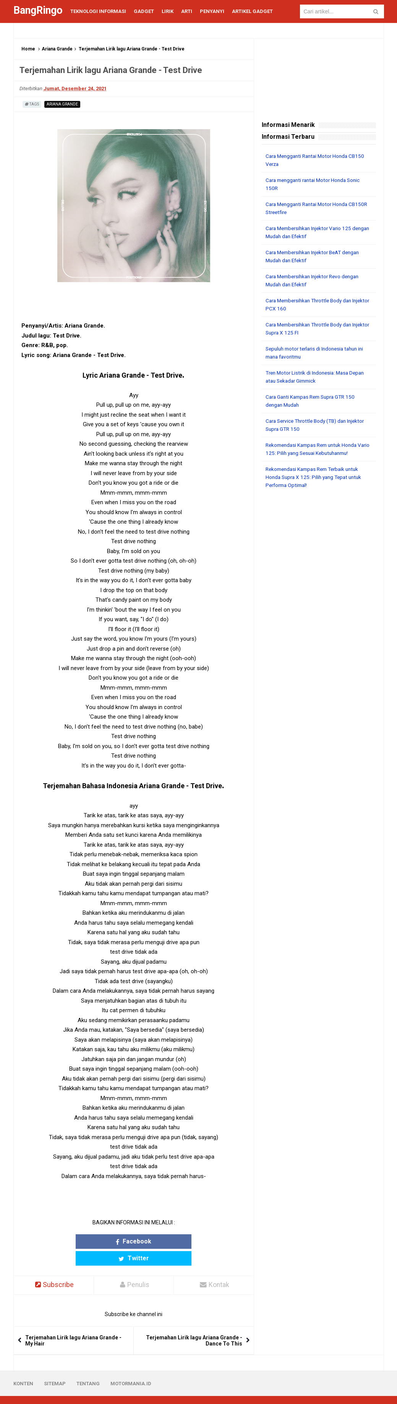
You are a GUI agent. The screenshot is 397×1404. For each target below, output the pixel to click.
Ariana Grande (57, 49)
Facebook (104, 1241)
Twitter (163, 1241)
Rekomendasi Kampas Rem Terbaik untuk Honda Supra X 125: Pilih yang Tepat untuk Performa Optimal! (316, 477)
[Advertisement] (319, 544)
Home (28, 49)
